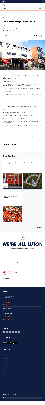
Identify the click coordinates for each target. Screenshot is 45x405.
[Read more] (12, 173)
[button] (22, 398)
